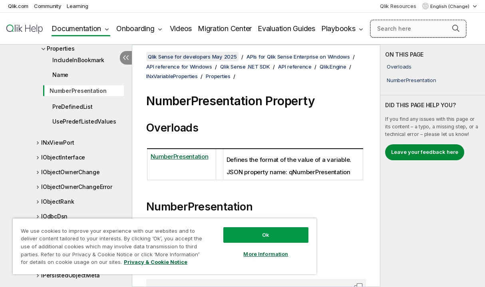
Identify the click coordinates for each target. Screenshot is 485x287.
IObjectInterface (63, 157)
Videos (181, 28)
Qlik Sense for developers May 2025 (192, 56)
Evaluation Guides (286, 28)
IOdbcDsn (54, 216)
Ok (265, 235)
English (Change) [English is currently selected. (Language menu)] (450, 6)
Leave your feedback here (424, 152)
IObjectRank (57, 201)
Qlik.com (18, 6)
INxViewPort (57, 142)
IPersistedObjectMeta (70, 275)
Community (48, 6)
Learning (77, 6)
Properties (61, 48)
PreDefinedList (72, 106)
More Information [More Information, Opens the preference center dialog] (265, 254)
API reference (295, 66)
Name (60, 74)
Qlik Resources (398, 6)
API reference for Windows (179, 66)
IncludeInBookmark (78, 60)
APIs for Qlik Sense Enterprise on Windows (298, 56)
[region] (164, 246)
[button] (456, 28)
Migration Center (225, 28)
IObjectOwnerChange (70, 172)
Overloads (399, 66)
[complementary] (432, 166)
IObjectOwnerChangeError (76, 186)
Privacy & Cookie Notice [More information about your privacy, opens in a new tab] (155, 262)
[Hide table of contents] (126, 58)
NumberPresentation (78, 90)
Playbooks (338, 28)
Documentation (76, 28)
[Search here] (418, 28)
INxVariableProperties (172, 76)
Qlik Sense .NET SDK (245, 66)
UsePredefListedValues (84, 121)
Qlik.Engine (333, 66)
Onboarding (135, 28)
